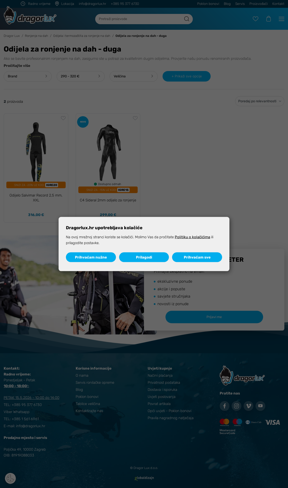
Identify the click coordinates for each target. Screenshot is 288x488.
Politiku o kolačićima (192, 237)
